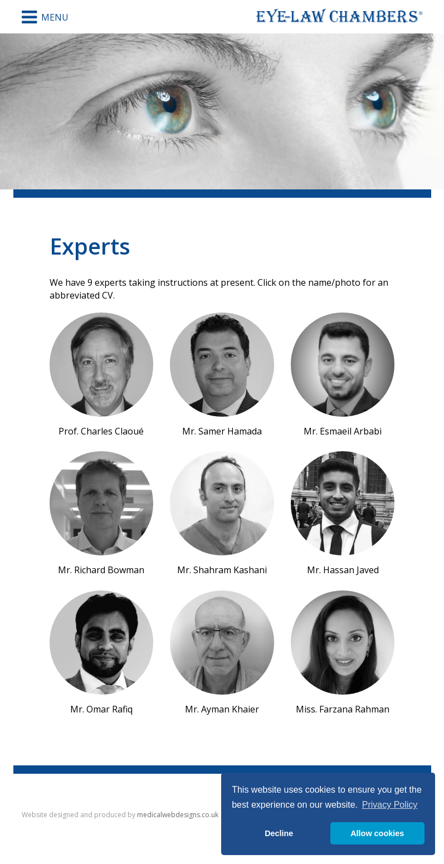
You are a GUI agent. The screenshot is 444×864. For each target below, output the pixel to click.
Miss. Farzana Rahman (343, 652)
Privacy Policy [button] (390, 804)
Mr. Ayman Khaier (222, 652)
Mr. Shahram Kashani (222, 513)
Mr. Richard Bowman (102, 513)
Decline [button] (279, 833)
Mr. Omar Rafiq (102, 652)
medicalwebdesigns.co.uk (177, 814)
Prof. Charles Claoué (102, 375)
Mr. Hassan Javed (343, 513)
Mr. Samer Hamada (222, 375)
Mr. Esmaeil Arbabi (343, 375)
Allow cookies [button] (377, 833)
